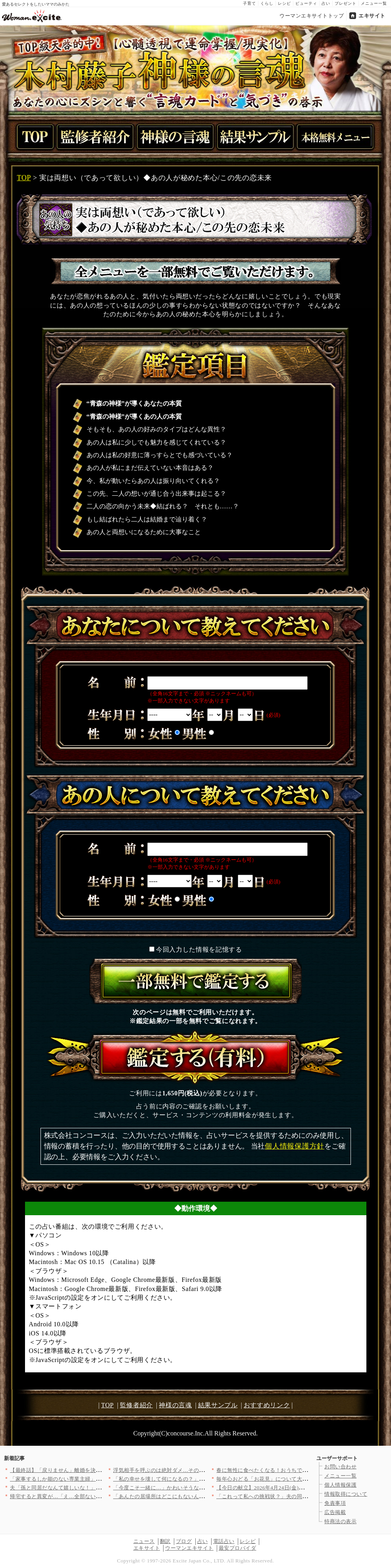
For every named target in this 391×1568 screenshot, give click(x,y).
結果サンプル (218, 1405)
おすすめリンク (267, 1405)
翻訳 (165, 1541)
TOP (24, 178)
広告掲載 (335, 1512)
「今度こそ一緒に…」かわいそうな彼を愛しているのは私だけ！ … (194, 1488)
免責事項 (335, 1503)
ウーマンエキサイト (189, 1548)
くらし (267, 3)
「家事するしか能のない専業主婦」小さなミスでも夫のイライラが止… (96, 1479)
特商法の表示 (340, 1521)
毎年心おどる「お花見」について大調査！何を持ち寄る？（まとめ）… (302, 1479)
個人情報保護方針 (294, 1146)
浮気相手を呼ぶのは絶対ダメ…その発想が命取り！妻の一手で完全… (196, 1470)
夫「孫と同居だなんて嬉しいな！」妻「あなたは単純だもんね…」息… (96, 1488)
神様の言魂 (175, 1405)
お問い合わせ (340, 1467)
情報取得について (345, 1494)
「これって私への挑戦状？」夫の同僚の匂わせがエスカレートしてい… (302, 1496)
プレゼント (345, 3)
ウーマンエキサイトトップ (311, 16)
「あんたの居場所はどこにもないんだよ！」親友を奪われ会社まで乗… (199, 1496)
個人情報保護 (340, 1485)
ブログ (184, 1541)
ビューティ (306, 3)
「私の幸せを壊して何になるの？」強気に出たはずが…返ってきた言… (199, 1479)
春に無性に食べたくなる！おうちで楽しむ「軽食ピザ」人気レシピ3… (300, 1470)
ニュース (144, 1541)
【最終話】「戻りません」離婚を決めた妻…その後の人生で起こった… (96, 1470)
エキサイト (371, 16)
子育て (249, 3)
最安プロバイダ (237, 1548)
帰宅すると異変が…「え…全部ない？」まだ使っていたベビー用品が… (96, 1496)
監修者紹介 (136, 1405)
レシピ (284, 3)
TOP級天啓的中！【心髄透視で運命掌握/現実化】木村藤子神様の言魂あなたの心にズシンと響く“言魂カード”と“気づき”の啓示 (195, 68)
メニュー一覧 (374, 3)
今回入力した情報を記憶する (199, 949)
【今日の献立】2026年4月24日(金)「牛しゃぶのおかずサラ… (289, 1488)
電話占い (224, 1541)
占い (326, 3)
